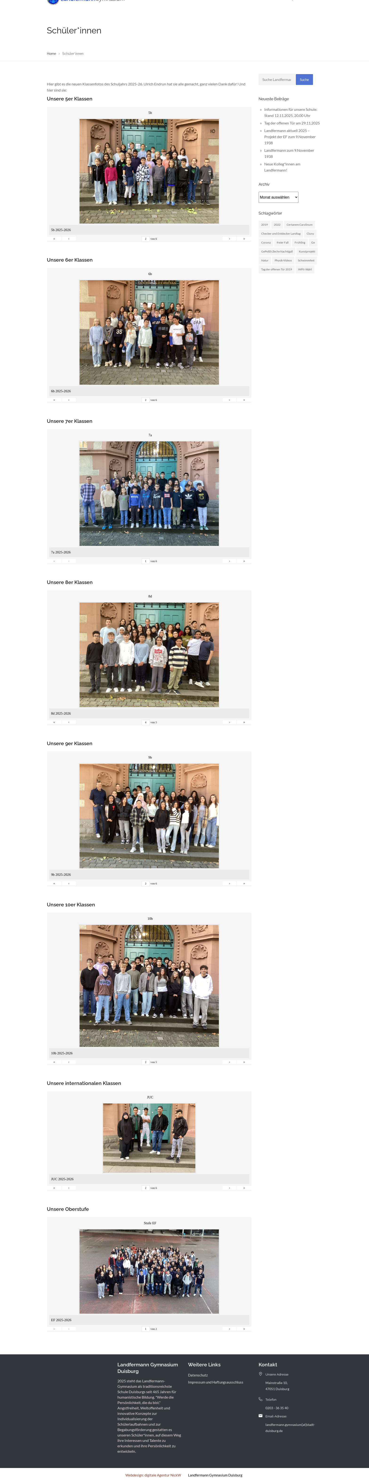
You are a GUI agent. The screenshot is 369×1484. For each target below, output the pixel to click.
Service (241, 8)
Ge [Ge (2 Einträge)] (313, 242)
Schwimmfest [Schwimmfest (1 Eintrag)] (306, 260)
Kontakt (276, 8)
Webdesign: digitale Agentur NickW (153, 1475)
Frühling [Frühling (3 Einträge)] (300, 242)
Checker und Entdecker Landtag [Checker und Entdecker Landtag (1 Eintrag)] (281, 233)
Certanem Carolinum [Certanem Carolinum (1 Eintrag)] (300, 224)
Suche (304, 79)
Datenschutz (198, 1375)
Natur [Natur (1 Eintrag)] (265, 260)
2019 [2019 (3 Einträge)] (264, 224)
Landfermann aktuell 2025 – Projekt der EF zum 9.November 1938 (290, 136)
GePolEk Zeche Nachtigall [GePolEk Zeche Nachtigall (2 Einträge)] (277, 251)
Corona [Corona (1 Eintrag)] (266, 242)
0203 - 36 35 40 (276, 1408)
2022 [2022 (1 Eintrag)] (277, 224)
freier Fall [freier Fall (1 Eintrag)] (283, 242)
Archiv (258, 8)
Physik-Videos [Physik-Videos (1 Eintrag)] (283, 260)
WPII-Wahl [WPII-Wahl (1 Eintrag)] (305, 269)
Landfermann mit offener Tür (204, 8)
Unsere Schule (139, 8)
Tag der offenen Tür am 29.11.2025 (292, 123)
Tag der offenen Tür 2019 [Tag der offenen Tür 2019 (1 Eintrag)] (276, 269)
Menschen (165, 8)
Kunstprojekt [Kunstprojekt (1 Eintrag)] (307, 251)
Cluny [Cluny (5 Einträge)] (310, 233)
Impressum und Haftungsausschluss (215, 1382)
